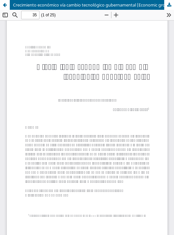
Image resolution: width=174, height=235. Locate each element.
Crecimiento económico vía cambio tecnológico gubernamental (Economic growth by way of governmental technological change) (93, 5)
